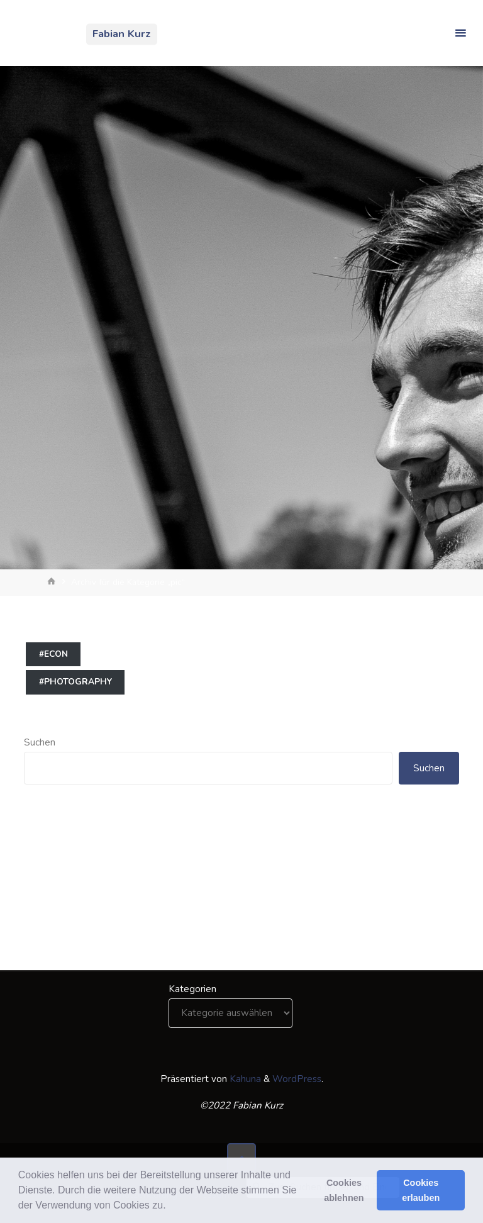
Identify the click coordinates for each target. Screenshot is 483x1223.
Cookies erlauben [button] (421, 1190)
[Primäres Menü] (460, 33)
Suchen (39, 742)
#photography (75, 682)
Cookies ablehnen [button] (344, 1190)
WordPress (296, 1079)
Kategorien (192, 989)
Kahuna (244, 1079)
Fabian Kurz (121, 33)
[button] (170, 1207)
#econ (53, 654)
